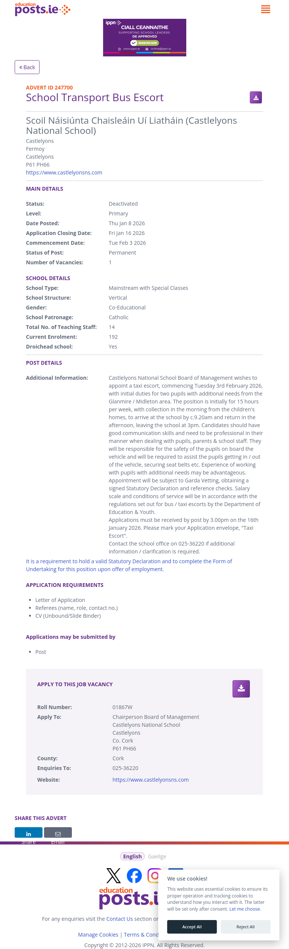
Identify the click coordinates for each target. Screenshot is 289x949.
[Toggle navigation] (265, 9)
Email (58, 834)
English (132, 856)
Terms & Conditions (148, 934)
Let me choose (244, 909)
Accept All (192, 926)
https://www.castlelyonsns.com (64, 172)
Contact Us (119, 918)
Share (28, 834)
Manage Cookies (98, 934)
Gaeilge (157, 856)
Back (27, 67)
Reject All (245, 926)
